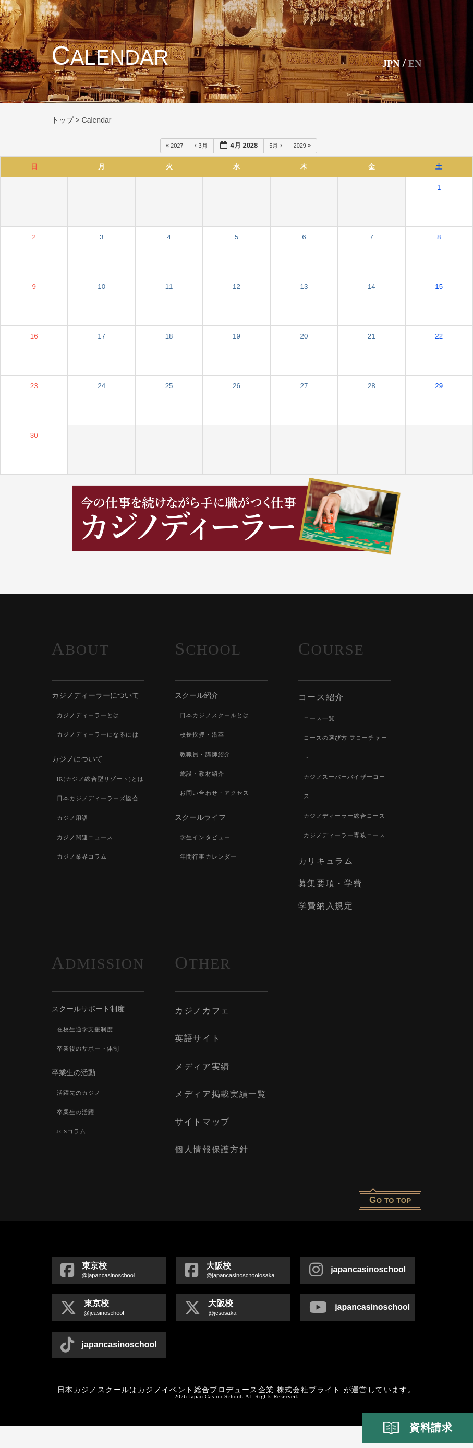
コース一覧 (321, 716)
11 (169, 287)
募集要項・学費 (328, 918)
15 (439, 287)
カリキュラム (324, 898)
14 (371, 287)
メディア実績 (200, 1094)
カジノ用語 (74, 876)
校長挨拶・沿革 (204, 734)
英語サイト (196, 1068)
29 (439, 386)
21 (371, 336)
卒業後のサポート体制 (91, 1080)
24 (101, 386)
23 (34, 386)
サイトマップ (200, 1146)
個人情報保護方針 (209, 1172)
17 (101, 336)
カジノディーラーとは (91, 715)
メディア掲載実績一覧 (218, 1120)
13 (304, 287)
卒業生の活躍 (77, 1144)
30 (34, 435)
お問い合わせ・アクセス (218, 793)
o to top (390, 1222)
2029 (303, 145)
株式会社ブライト (309, 1412)
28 (371, 386)
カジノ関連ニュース (88, 895)
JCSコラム (73, 1163)
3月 (202, 145)
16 (34, 336)
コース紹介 (320, 696)
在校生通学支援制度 (88, 1061)
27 (304, 386)
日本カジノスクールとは (218, 715)
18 (169, 336)
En (414, 62)
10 (101, 287)
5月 (276, 145)
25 (169, 386)
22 (439, 336)
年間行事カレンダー (211, 856)
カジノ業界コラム (84, 915)
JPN (386, 62)
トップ (63, 120)
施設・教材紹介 (204, 773)
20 (304, 336)
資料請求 (417, 1428)
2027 (175, 145)
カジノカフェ (200, 1042)
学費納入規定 (324, 939)
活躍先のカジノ (81, 1125)
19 (236, 336)
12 (236, 287)
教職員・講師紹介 (207, 754)
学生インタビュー (207, 837)
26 (236, 386)
